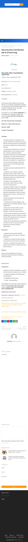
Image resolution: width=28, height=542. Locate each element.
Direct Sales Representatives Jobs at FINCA (12, 441)
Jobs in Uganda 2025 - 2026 (7, 318)
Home (2, 45)
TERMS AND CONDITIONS (10, 537)
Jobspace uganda (18, 539)
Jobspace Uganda (5, 55)
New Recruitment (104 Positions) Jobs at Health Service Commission (17, 451)
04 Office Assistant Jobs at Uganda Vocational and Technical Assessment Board (16, 458)
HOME (6, 535)
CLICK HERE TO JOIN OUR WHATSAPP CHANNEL (13, 312)
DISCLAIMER (21, 537)
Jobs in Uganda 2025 (18, 316)
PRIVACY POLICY (20, 535)
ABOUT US (12, 535)
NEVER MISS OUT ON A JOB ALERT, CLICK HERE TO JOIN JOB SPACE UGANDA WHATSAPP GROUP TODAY (13, 305)
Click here (22, 295)
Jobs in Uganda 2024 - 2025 (11, 45)
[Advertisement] (14, 23)
